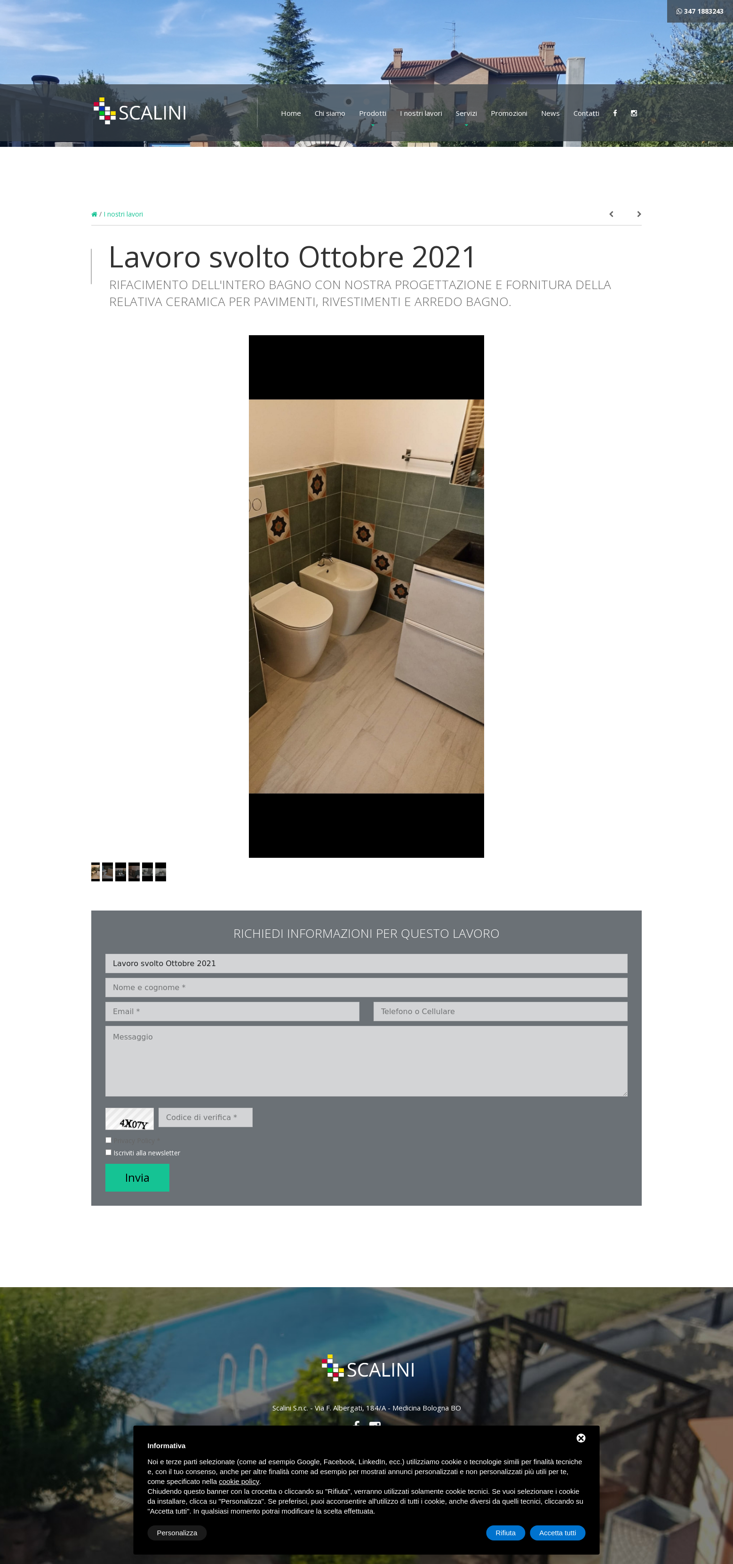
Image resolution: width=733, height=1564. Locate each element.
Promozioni (509, 113)
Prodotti (372, 113)
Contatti (586, 113)
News (550, 113)
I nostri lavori (421, 113)
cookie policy (239, 1481)
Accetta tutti (557, 1533)
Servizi (466, 113)
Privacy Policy (134, 1140)
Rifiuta (506, 1533)
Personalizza (177, 1533)
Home (291, 113)
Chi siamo (330, 113)
